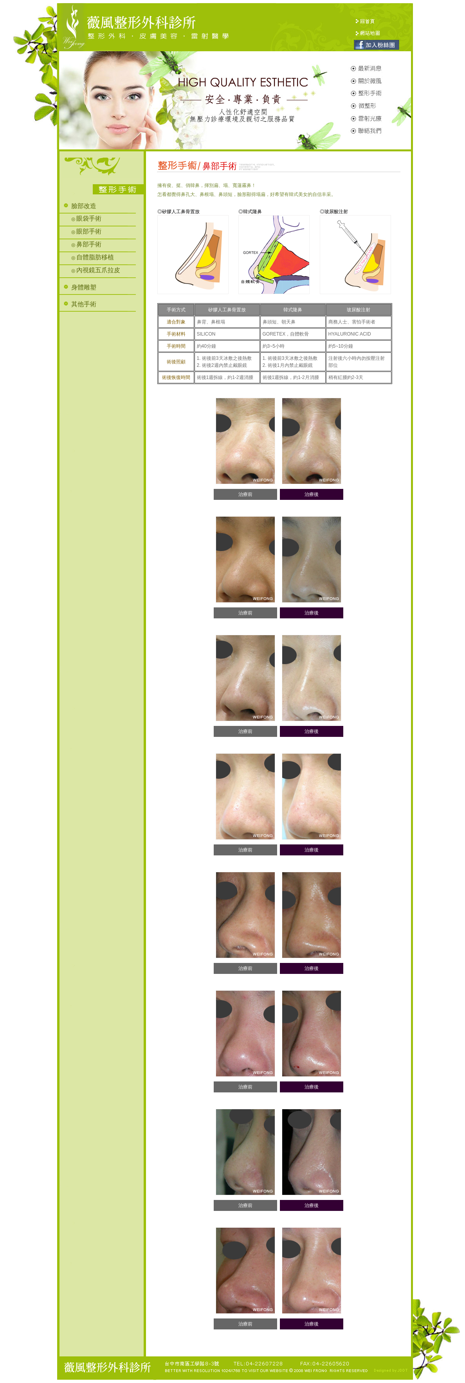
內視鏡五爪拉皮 (98, 270)
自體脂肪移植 (95, 257)
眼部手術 (88, 231)
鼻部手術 (88, 244)
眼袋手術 (88, 218)
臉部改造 (83, 206)
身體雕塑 (83, 287)
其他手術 (83, 304)
